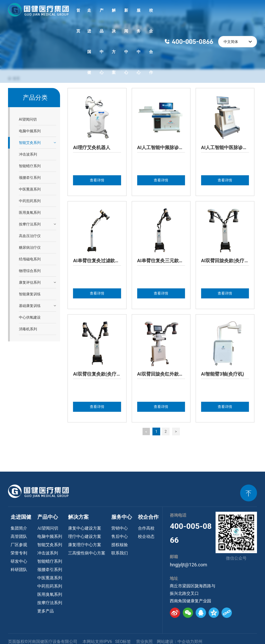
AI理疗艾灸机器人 (91, 147)
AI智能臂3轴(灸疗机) (222, 374)
